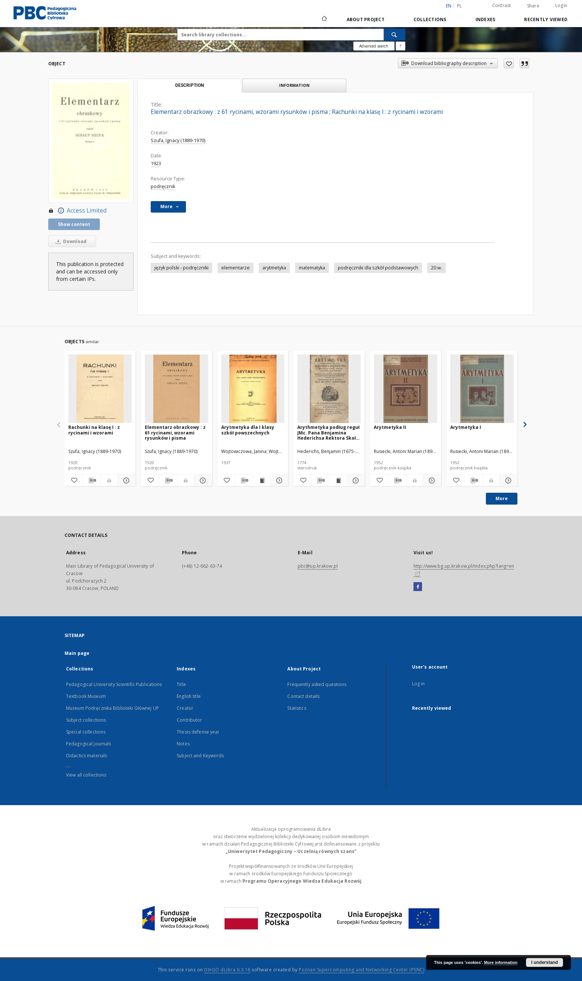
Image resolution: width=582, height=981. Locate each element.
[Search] (394, 34)
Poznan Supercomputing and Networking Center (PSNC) (361, 970)
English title (189, 696)
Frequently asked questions (316, 684)
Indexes (485, 19)
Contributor (189, 720)
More (502, 498)
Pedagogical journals (88, 744)
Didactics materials (86, 755)
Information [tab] (294, 85)
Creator (185, 708)
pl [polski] (459, 5)
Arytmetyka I (465, 427)
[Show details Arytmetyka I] (507, 480)
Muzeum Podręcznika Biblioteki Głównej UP (112, 708)
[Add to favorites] (509, 63)
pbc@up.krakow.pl (318, 566)
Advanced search (373, 46)
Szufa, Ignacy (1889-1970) (178, 140)
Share (533, 6)
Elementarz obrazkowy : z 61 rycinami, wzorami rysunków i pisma (175, 432)
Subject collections (86, 720)
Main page (77, 653)
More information (500, 962)
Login (561, 5)
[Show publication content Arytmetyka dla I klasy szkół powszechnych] (262, 480)
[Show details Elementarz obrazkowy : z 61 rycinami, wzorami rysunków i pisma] (202, 480)
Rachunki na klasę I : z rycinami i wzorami (94, 430)
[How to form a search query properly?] (400, 46)
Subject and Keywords (200, 755)
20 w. (436, 268)
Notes (183, 744)
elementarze (235, 268)
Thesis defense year (198, 732)
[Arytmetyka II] (405, 389)
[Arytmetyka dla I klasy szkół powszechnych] (253, 389)
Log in (418, 683)
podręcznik (163, 186)
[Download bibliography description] (92, 480)
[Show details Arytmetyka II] (431, 480)
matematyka (312, 268)
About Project (366, 19)
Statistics (296, 708)
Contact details (303, 696)
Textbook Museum (86, 696)
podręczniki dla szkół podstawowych (378, 268)
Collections (430, 19)
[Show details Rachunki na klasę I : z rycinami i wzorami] (125, 480)
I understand (544, 962)
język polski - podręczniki (181, 268)
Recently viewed (546, 19)
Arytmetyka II (390, 427)
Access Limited (77, 211)
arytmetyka (274, 268)
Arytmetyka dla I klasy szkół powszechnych (247, 430)
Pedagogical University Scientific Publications (114, 684)
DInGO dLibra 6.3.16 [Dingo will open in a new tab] (227, 970)
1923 (156, 163)
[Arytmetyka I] (482, 389)
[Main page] (323, 19)
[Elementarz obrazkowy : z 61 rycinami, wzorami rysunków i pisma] (176, 389)
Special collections (85, 732)
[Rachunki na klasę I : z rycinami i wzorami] (100, 389)
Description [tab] (189, 85)
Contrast (501, 5)
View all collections (86, 775)
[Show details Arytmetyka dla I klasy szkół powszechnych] (278, 480)
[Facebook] (417, 587)
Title (181, 684)
